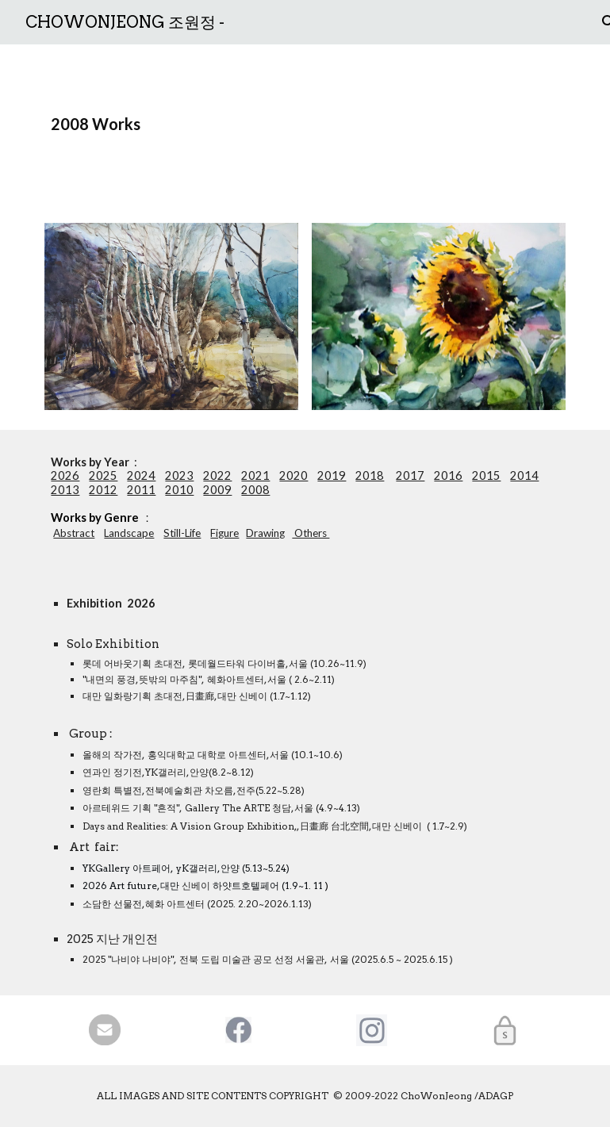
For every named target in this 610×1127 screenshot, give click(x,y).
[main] (304, 124)
